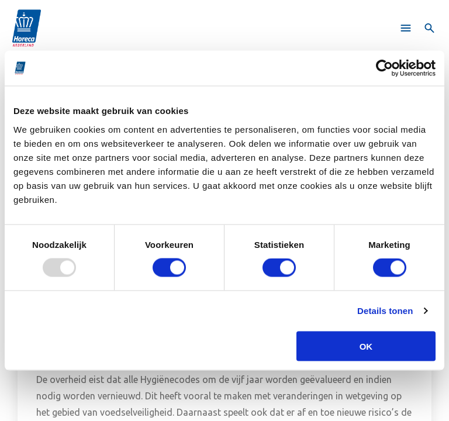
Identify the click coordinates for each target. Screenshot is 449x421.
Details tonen (385, 311)
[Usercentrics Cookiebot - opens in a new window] (384, 68)
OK (366, 346)
